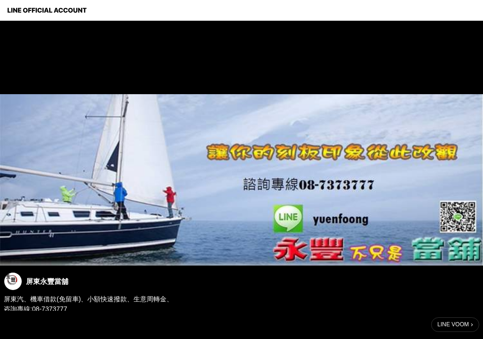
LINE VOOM (453, 324)
